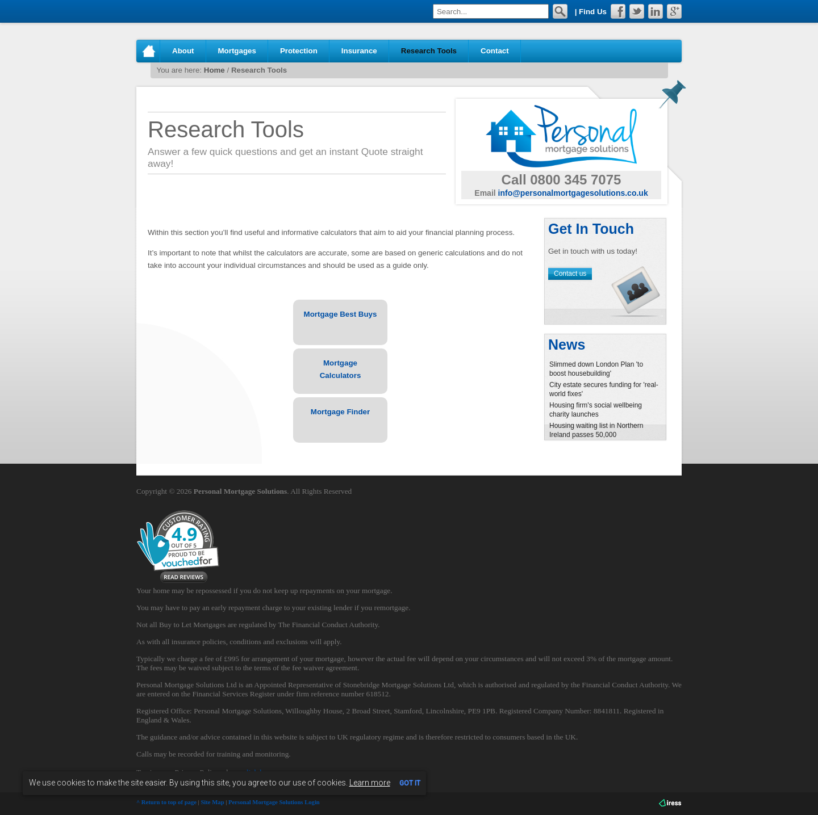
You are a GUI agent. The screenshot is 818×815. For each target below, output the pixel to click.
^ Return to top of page (166, 802)
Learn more (369, 782)
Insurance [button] (359, 51)
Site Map (212, 802)
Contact (495, 51)
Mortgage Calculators (340, 369)
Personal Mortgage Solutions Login (274, 802)
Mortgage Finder (340, 412)
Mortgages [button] (237, 51)
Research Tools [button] (429, 51)
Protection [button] (299, 51)
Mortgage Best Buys (340, 314)
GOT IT (409, 783)
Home (148, 51)
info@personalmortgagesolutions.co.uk (573, 193)
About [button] (183, 51)
